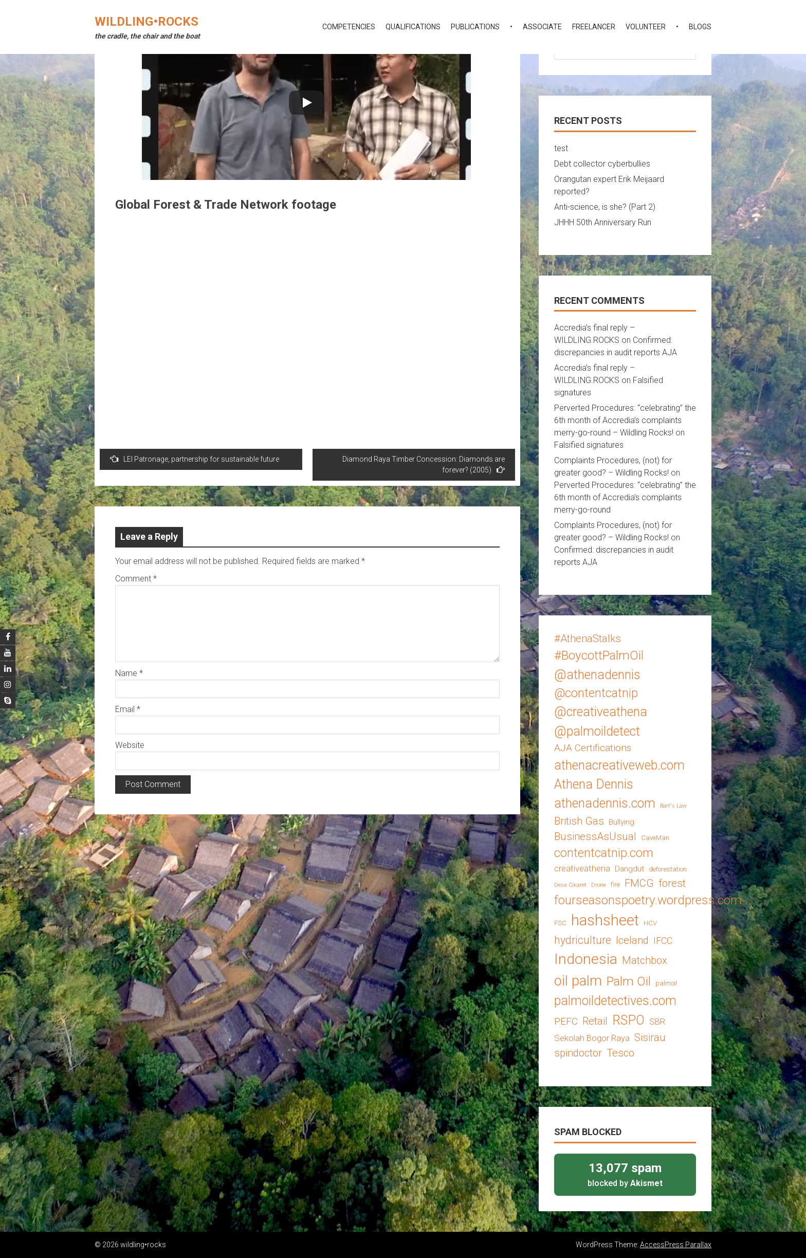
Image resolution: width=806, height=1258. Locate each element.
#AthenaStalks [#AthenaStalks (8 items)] (587, 638)
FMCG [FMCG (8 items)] (639, 883)
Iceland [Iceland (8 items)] (632, 940)
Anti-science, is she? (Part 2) (604, 207)
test (561, 148)
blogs (700, 27)
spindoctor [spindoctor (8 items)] (578, 1053)
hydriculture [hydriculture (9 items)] (582, 940)
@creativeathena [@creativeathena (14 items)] (600, 711)
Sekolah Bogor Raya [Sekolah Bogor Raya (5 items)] (592, 1038)
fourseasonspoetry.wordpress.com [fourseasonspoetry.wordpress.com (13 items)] (648, 899)
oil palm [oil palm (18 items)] (578, 981)
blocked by (625, 1174)
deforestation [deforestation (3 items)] (668, 869)
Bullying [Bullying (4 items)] (621, 822)
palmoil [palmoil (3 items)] (666, 983)
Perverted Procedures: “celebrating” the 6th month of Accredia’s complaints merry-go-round (625, 497)
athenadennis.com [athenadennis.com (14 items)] (604, 803)
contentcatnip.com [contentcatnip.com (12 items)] (603, 853)
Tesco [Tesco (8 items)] (620, 1053)
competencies (348, 27)
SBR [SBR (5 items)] (657, 1021)
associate (542, 27)
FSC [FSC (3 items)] (560, 923)
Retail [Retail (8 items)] (595, 1021)
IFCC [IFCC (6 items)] (662, 940)
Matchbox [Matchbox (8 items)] (644, 960)
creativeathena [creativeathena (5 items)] (582, 868)
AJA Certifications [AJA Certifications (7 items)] (592, 748)
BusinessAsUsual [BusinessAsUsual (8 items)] (595, 836)
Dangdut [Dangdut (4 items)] (629, 868)
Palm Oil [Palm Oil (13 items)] (629, 981)
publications (475, 27)
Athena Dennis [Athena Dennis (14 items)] (593, 784)
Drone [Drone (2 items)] (598, 885)
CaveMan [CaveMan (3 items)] (655, 838)
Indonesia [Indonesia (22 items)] (585, 959)
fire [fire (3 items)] (615, 884)
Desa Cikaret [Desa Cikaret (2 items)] (570, 885)
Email (127, 709)
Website (129, 745)
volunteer (646, 27)
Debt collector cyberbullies (602, 164)
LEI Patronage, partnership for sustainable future (194, 458)
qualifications (413, 27)
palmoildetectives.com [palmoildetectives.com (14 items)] (615, 1000)
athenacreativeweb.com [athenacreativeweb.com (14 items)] (619, 765)
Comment (136, 579)
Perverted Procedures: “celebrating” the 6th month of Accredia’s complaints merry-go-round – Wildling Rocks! (625, 420)
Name (129, 673)
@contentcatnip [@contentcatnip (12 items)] (596, 693)
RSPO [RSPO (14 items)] (628, 1020)
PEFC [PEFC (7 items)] (566, 1021)
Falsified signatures (589, 445)
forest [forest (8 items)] (672, 883)
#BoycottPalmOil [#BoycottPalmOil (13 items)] (599, 655)
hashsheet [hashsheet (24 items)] (605, 920)
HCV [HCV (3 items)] (650, 923)
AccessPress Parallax (675, 1245)
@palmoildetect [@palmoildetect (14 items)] (597, 731)
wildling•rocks (146, 21)
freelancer (593, 27)
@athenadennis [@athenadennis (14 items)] (597, 674)
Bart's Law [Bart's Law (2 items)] (673, 806)
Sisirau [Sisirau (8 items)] (650, 1037)
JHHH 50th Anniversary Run (602, 222)
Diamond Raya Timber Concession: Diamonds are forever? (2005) (423, 464)
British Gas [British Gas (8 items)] (579, 821)
